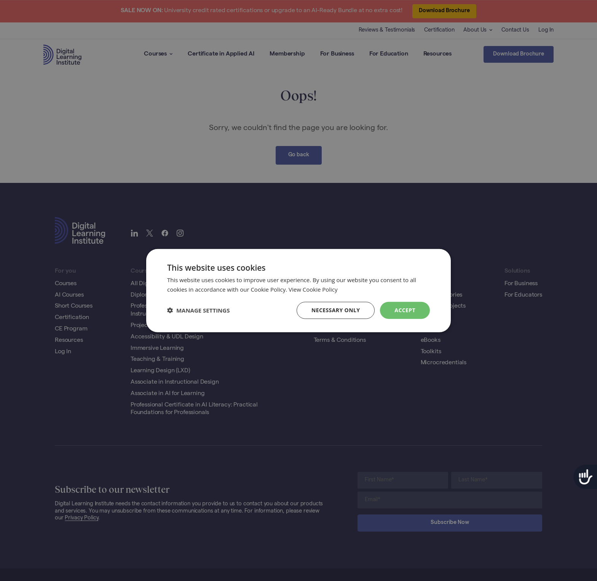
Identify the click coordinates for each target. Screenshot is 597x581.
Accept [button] (404, 310)
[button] (198, 310)
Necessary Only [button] (335, 310)
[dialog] (298, 290)
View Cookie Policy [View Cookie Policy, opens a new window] (313, 289)
